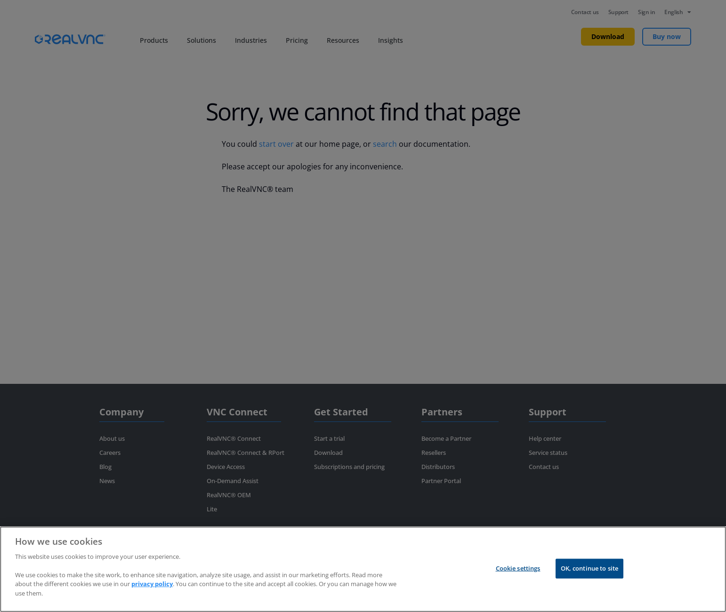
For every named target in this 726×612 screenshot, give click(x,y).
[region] (363, 569)
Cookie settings (518, 568)
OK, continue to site (590, 568)
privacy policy (152, 584)
